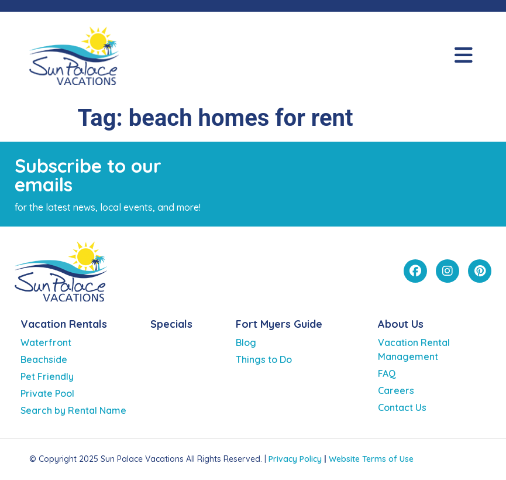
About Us (401, 324)
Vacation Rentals (63, 324)
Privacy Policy (295, 459)
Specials (171, 324)
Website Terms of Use (371, 459)
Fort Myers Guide (279, 324)
